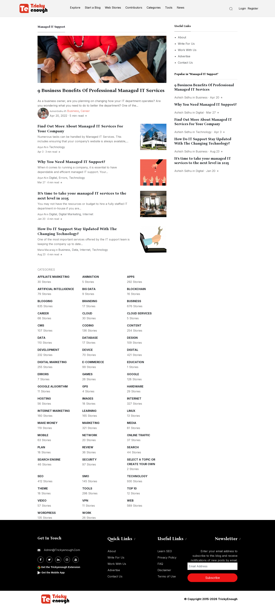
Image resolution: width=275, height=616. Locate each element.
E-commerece (93, 371)
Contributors (133, 7)
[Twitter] (49, 569)
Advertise (184, 56)
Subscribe (212, 586)
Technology (57, 156)
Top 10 (132, 497)
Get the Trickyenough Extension (62, 575)
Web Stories (113, 7)
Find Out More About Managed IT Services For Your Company (203, 121)
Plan (41, 456)
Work (86, 521)
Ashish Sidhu (183, 97)
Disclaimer (164, 579)
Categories (154, 7)
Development (48, 358)
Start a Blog (92, 7)
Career (85, 120)
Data (75, 258)
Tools (168, 7)
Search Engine (49, 468)
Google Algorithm (53, 395)
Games (87, 383)
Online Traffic (138, 444)
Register (253, 8)
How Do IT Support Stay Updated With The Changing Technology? (77, 240)
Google (133, 383)
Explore (75, 7)
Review (87, 456)
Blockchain (136, 298)
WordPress (47, 521)
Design (132, 346)
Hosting (44, 407)
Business (73, 120)
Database (90, 346)
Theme (43, 497)
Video (42, 509)
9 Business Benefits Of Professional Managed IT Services (204, 87)
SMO (85, 485)
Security (89, 468)
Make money (48, 432)
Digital (53, 186)
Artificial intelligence (56, 298)
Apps (131, 285)
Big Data (89, 298)
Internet (88, 223)
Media (131, 432)
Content (134, 334)
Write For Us (186, 43)
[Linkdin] (58, 569)
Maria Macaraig (46, 258)
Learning (89, 419)
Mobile (43, 444)
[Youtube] (76, 569)
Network (89, 444)
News (180, 7)
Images (87, 407)
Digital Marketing (70, 223)
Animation (90, 285)
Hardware (135, 395)
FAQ (160, 572)
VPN (85, 509)
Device (87, 358)
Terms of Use (166, 585)
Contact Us (185, 62)
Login (242, 8)
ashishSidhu (56, 120)
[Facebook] (41, 569)
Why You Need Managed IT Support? (71, 170)
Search (133, 456)
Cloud (87, 322)
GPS (85, 395)
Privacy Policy (166, 566)
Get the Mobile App (54, 581)
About (182, 37)
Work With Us (187, 50)
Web (130, 509)
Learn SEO (164, 560)
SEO (40, 485)
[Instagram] (67, 569)
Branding (89, 310)
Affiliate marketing (53, 285)
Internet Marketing (54, 419)
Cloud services (139, 322)
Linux (131, 419)
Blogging (45, 310)
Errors (63, 186)
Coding (88, 334)
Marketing (90, 432)
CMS (41, 334)
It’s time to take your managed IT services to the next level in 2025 (202, 160)
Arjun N (42, 156)
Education (135, 371)
